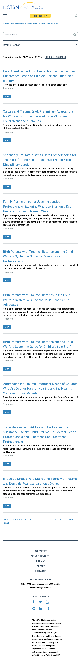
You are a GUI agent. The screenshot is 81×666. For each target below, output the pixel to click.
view (7, 96)
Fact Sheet (32, 23)
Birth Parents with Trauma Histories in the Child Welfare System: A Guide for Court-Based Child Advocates (36, 299)
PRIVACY (40, 566)
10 (30, 520)
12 (40, 520)
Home (6, 23)
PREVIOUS (17, 520)
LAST (6, 523)
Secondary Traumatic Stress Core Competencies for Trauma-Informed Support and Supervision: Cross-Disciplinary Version (39, 159)
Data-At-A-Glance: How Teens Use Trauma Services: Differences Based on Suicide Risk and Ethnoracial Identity (39, 76)
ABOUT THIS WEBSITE (40, 556)
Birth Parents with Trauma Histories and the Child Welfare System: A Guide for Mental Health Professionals (38, 256)
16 (60, 520)
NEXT (71, 520)
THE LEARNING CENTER (40, 580)
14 (50, 520)
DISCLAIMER (40, 571)
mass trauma (17, 23)
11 (35, 520)
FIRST (7, 520)
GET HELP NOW (40, 16)
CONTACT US (40, 551)
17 (65, 520)
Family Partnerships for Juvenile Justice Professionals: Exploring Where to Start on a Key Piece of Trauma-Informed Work (37, 206)
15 (55, 520)
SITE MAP (40, 561)
